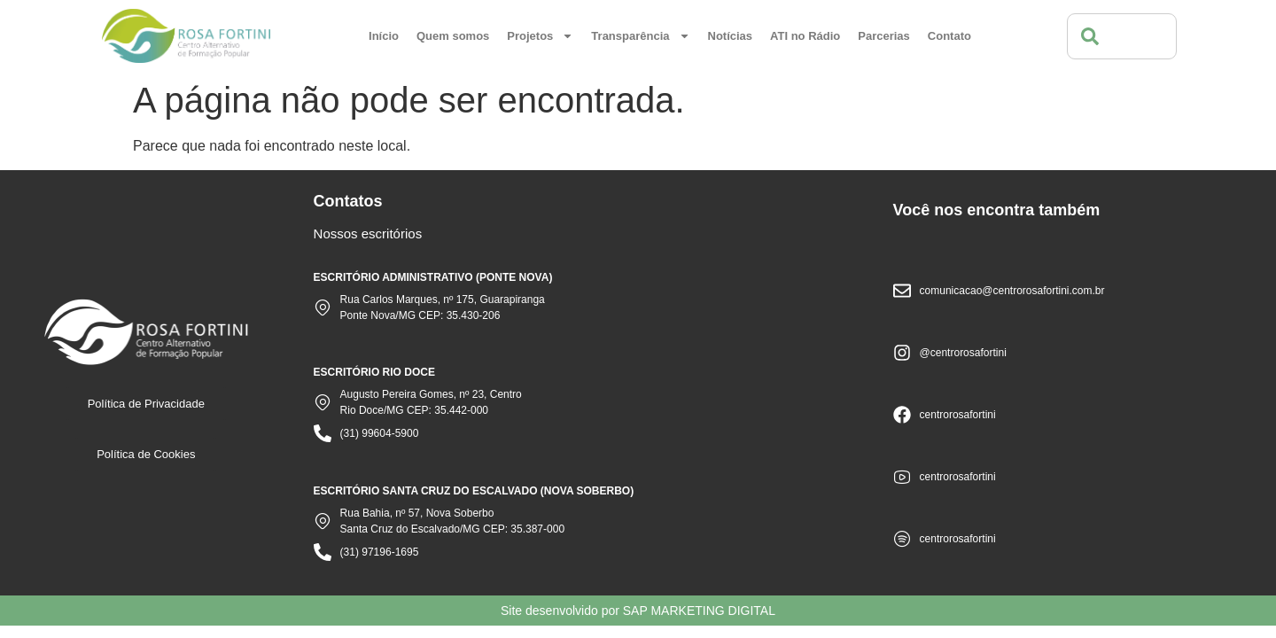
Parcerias (884, 36)
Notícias (730, 36)
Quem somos (452, 36)
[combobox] (1122, 36)
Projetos (540, 36)
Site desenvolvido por (638, 610)
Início (384, 36)
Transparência (640, 36)
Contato (949, 36)
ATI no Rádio (805, 36)
